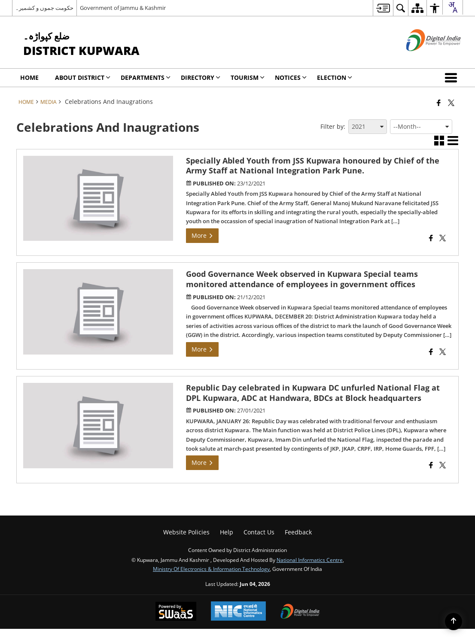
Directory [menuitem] (200, 77)
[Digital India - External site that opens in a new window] (423, 58)
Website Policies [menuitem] (186, 532)
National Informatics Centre (310, 559)
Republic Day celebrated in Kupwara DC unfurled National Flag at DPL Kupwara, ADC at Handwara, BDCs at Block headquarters (313, 392)
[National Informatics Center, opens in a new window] (238, 612)
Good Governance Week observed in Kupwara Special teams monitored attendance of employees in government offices (302, 279)
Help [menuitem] (226, 532)
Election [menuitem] (334, 77)
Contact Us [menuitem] (259, 532)
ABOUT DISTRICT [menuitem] (82, 77)
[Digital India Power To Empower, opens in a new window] (300, 612)
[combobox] (453, 7)
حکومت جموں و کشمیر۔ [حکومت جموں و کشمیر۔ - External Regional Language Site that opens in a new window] (44, 8)
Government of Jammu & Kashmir (123, 8)
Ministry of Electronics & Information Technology (211, 568)
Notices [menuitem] (291, 77)
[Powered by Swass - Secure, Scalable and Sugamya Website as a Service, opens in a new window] (176, 612)
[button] (452, 78)
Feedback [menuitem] (298, 532)
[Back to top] (453, 621)
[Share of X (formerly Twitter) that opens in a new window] (451, 102)
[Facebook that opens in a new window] (438, 102)
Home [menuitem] (29, 77)
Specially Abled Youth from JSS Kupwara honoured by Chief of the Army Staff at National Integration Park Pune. (312, 165)
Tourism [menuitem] (248, 77)
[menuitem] (383, 8)
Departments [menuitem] (146, 77)
